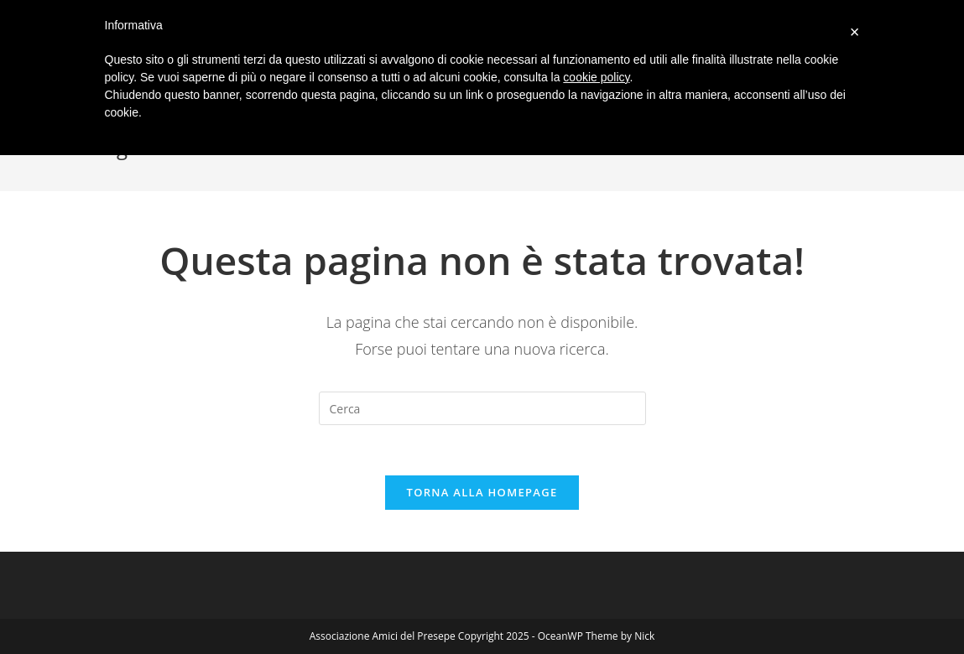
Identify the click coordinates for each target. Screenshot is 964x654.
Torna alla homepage (482, 492)
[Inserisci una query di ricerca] (482, 408)
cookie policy (596, 77)
